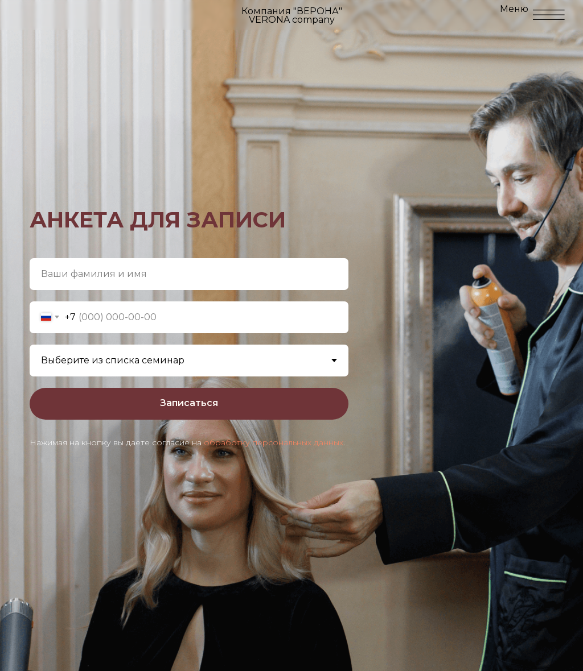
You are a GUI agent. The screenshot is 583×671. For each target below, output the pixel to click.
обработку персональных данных (273, 442)
